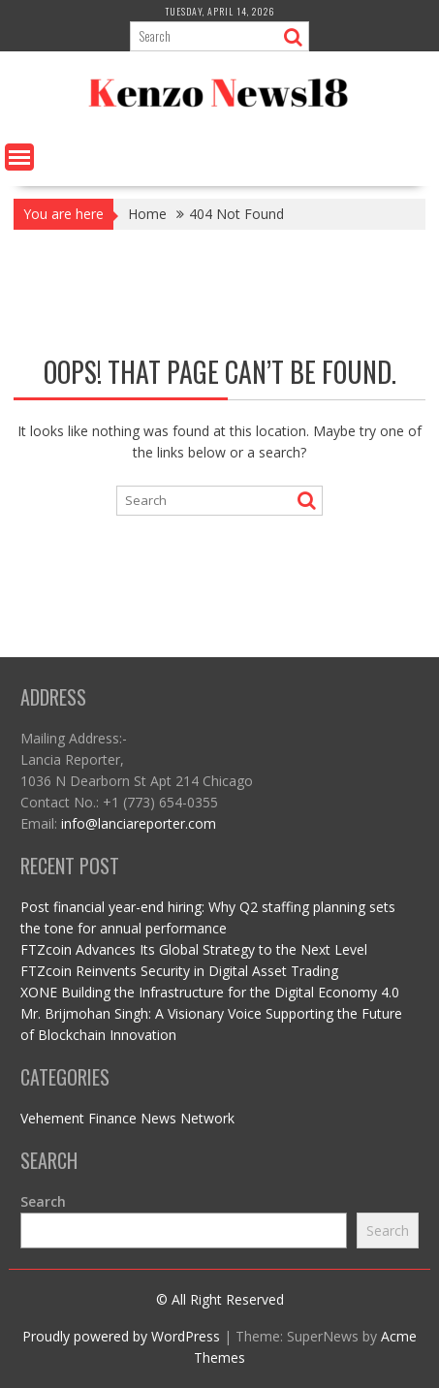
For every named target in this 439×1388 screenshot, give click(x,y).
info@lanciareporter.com (138, 823)
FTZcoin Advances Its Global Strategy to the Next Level (193, 949)
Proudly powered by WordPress (121, 1336)
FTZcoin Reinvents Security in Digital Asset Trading (179, 971)
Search (43, 1201)
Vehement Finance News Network (127, 1118)
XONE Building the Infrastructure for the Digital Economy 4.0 (209, 992)
